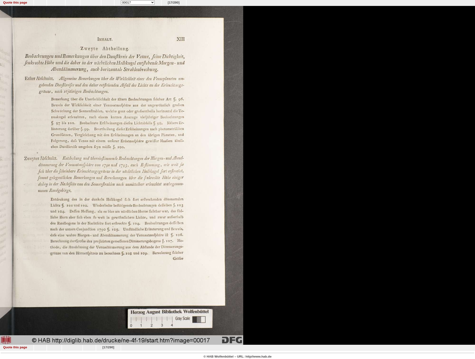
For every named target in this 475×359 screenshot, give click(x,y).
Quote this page (15, 2)
